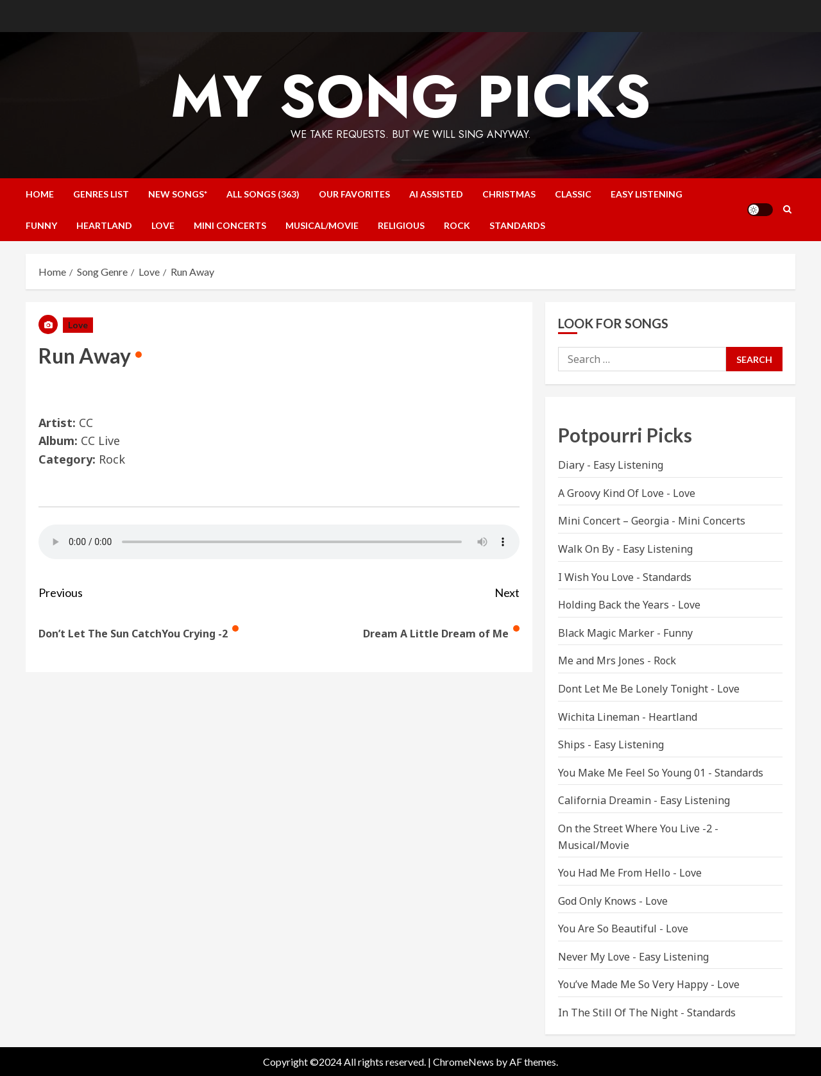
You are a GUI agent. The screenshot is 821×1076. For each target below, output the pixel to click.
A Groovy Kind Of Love (611, 493)
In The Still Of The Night (618, 1012)
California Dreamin (604, 800)
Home (40, 194)
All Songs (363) (263, 194)
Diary (571, 465)
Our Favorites (354, 194)
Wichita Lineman (598, 717)
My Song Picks (411, 96)
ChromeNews (463, 1061)
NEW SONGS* (177, 194)
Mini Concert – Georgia (613, 521)
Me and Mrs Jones (601, 660)
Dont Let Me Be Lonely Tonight (633, 689)
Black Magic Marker (606, 633)
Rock (457, 225)
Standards (517, 225)
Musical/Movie (322, 225)
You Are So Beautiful (607, 928)
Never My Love (594, 957)
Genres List (101, 194)
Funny (41, 225)
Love (162, 225)
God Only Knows (597, 901)
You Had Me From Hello (614, 873)
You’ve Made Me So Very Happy (633, 984)
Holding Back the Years (613, 605)
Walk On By (586, 549)
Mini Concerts (230, 225)
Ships (571, 744)
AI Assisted (436, 194)
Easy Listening (646, 194)
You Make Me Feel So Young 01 (632, 773)
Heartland (104, 225)
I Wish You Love (596, 577)
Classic (573, 194)
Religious (401, 225)
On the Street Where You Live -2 (635, 828)
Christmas (509, 194)
